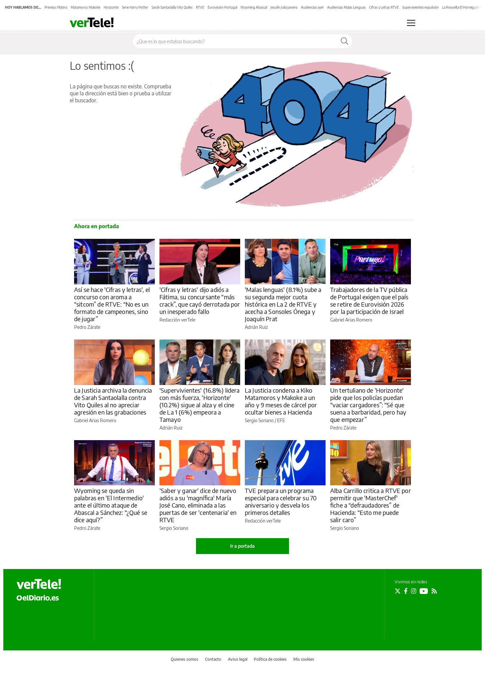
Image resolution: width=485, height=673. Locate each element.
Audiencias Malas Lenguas (346, 7)
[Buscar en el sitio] (235, 41)
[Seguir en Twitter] (398, 591)
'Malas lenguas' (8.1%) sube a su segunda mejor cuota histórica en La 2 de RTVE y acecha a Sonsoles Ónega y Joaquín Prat (283, 304)
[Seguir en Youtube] (424, 591)
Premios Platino (56, 7)
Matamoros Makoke (85, 7)
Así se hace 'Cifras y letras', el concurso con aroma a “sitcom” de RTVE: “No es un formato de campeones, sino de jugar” (112, 304)
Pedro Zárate (87, 327)
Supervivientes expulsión (420, 7)
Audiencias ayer (312, 7)
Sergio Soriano (259, 420)
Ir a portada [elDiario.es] (242, 546)
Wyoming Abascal (254, 7)
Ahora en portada (96, 226)
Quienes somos (184, 659)
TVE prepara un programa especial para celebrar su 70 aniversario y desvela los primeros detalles (281, 501)
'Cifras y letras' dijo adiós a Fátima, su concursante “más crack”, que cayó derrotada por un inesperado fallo (199, 300)
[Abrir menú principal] (411, 23)
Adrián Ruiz (256, 327)
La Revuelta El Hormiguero (461, 7)
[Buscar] (344, 41)
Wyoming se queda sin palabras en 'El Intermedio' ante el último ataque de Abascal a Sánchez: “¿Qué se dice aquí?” (110, 505)
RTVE (200, 7)
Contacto (213, 659)
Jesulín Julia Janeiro (284, 7)
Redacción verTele (177, 320)
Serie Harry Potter (135, 7)
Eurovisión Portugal (222, 7)
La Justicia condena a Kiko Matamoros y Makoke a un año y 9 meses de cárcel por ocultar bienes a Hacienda (281, 401)
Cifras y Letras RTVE (384, 7)
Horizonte (111, 7)
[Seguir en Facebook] (406, 591)
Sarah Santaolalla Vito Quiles (172, 7)
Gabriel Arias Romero (351, 320)
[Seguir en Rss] (434, 591)
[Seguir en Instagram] (413, 591)
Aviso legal (237, 659)
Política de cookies (270, 659)
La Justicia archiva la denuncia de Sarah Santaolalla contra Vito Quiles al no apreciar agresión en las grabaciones (113, 401)
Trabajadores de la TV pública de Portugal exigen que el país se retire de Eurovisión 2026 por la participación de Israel (369, 300)
